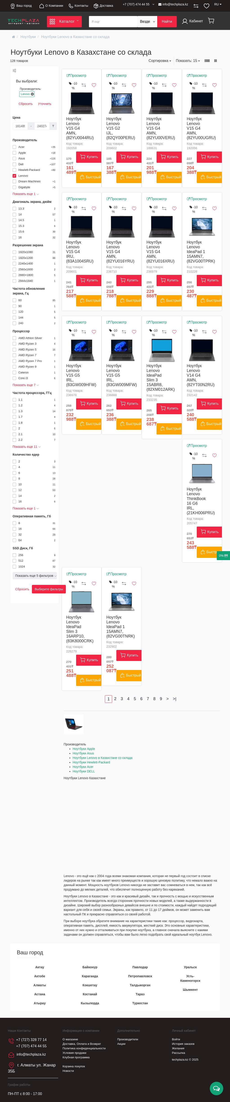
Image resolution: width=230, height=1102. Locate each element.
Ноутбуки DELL (84, 771)
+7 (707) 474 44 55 (31, 1046)
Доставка (103, 6)
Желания (178, 1048)
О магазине (70, 1039)
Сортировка (160, 61)
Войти (176, 1039)
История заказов (183, 1043)
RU (217, 4)
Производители (127, 1039)
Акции (121, 1043)
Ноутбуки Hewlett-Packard (91, 762)
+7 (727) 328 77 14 (31, 1040)
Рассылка (178, 1052)
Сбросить (26, 104)
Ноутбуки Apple (84, 749)
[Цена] (20, 126)
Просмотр (76, 75)
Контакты (78, 6)
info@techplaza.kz (173, 4)
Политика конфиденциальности (84, 1048)
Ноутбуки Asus (83, 753)
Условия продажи (74, 1052)
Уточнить (44, 104)
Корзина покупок (74, 1066)
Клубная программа (76, 1057)
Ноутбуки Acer (83, 767)
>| (174, 699)
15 (188, 61)
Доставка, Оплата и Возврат (82, 1043)
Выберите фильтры (49, 589)
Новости (68, 1071)
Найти (167, 21)
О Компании (51, 6)
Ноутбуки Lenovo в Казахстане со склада (103, 758)
